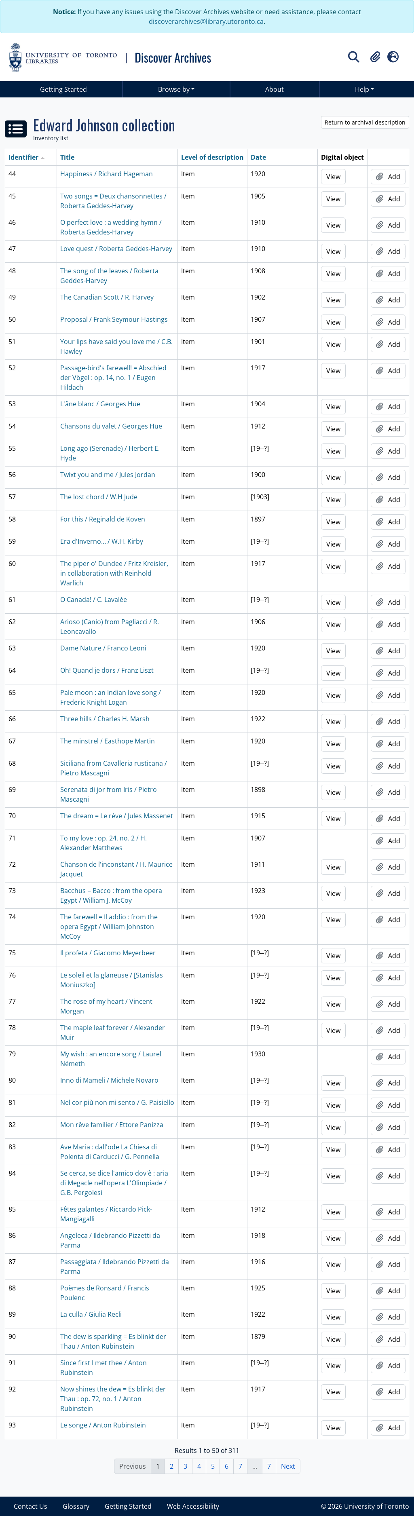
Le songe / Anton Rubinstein (103, 1425)
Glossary (76, 1506)
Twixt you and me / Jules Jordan (107, 474)
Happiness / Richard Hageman (106, 173)
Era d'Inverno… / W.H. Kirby (101, 541)
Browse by (174, 89)
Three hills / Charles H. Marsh (105, 718)
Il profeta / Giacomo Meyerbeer (108, 952)
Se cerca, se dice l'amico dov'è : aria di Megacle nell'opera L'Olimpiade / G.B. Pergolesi (114, 1183)
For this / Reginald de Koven (102, 519)
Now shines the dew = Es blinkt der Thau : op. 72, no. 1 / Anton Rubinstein (113, 1399)
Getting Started (63, 89)
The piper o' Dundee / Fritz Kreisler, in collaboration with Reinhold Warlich (114, 573)
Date (258, 157)
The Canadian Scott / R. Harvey (107, 297)
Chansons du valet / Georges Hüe (111, 426)
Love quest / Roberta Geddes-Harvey (116, 248)
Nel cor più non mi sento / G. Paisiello (117, 1102)
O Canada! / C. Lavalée (93, 599)
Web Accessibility (193, 1506)
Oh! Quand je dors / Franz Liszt (107, 670)
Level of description (212, 157)
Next (288, 1466)
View (333, 176)
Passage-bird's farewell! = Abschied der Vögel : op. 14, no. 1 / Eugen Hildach (113, 377)
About (274, 89)
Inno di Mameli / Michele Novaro (109, 1080)
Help (362, 89)
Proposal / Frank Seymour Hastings (114, 319)
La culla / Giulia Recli (91, 1314)
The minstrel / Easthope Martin (107, 741)
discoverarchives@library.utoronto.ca (206, 21)
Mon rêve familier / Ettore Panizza (111, 1124)
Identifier (23, 157)
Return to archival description (365, 122)
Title (67, 157)
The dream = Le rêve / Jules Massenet (116, 815)
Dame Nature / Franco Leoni (103, 648)
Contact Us (30, 1506)
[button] (375, 57)
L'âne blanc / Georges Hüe (100, 403)
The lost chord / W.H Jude (98, 496)
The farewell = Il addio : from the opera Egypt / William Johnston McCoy (109, 926)
